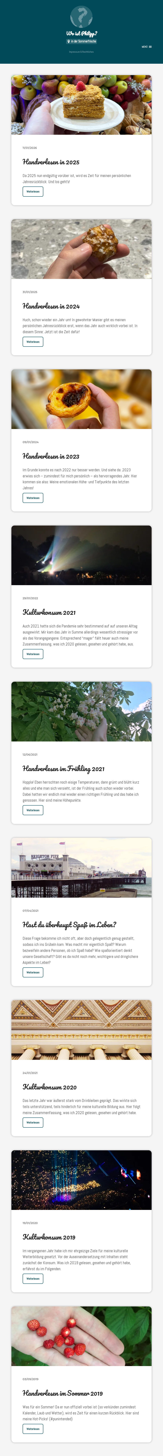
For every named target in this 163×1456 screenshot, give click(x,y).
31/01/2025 (30, 292)
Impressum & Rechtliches (81, 52)
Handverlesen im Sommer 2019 (64, 1392)
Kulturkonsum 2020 (50, 1086)
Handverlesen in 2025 (51, 161)
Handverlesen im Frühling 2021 (64, 768)
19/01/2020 (30, 1222)
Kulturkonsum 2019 (49, 1236)
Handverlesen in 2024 (52, 305)
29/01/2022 (30, 598)
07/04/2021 (30, 910)
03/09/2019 (30, 1378)
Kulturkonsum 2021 (49, 612)
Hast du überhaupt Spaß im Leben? (70, 924)
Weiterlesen (33, 191)
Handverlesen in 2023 (51, 455)
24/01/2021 (30, 1072)
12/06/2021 (30, 754)
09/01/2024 (31, 442)
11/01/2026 (30, 148)
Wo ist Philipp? (81, 21)
